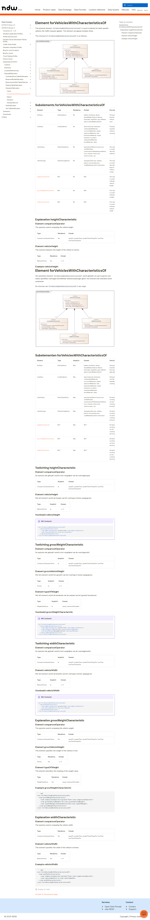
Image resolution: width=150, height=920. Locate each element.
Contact (131, 906)
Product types (49, 9)
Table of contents (126, 22)
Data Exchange (64, 9)
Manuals (125, 9)
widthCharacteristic (43, 202)
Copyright (124, 916)
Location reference (97, 9)
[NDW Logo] (12, 9)
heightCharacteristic (43, 177)
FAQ (134, 9)
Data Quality (113, 9)
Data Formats (80, 9)
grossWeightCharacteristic (45, 191)
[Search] (135, 5)
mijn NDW (108, 909)
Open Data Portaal (111, 906)
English (146, 10)
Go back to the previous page (46, 894)
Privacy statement (138, 916)
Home (37, 9)
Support (131, 909)
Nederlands (140, 10)
